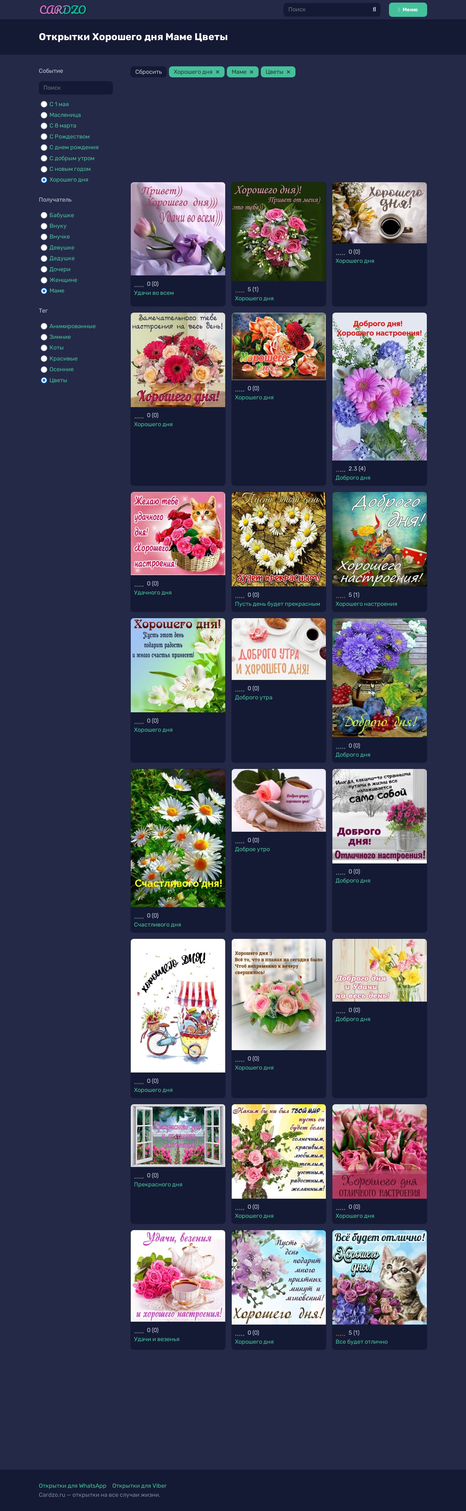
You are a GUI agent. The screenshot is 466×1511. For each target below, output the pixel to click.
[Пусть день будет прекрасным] (279, 539)
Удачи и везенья (157, 1339)
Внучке (60, 236)
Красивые (64, 358)
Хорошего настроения (366, 603)
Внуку (58, 225)
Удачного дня (153, 592)
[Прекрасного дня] (178, 1135)
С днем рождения (74, 147)
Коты (57, 347)
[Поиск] (332, 9)
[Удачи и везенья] (178, 1276)
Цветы (58, 380)
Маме (57, 290)
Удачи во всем (154, 292)
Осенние (62, 369)
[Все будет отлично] (379, 1277)
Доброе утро (252, 849)
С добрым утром (72, 158)
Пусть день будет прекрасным (277, 603)
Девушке (62, 247)
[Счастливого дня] (178, 838)
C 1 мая (59, 104)
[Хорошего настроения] (379, 539)
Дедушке (62, 258)
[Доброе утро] (279, 800)
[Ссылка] (63, 10)
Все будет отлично (362, 1341)
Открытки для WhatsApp (72, 1485)
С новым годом (70, 168)
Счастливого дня (157, 924)
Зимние (60, 336)
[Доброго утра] (279, 649)
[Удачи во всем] (178, 229)
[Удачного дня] (178, 533)
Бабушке (62, 215)
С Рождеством (70, 136)
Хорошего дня (69, 179)
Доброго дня (353, 477)
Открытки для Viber (139, 1485)
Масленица (65, 114)
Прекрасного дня (158, 1184)
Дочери (60, 269)
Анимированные (73, 326)
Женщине (63, 279)
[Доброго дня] (379, 387)
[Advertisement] (278, 130)
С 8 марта (63, 125)
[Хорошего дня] (279, 231)
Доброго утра (253, 697)
